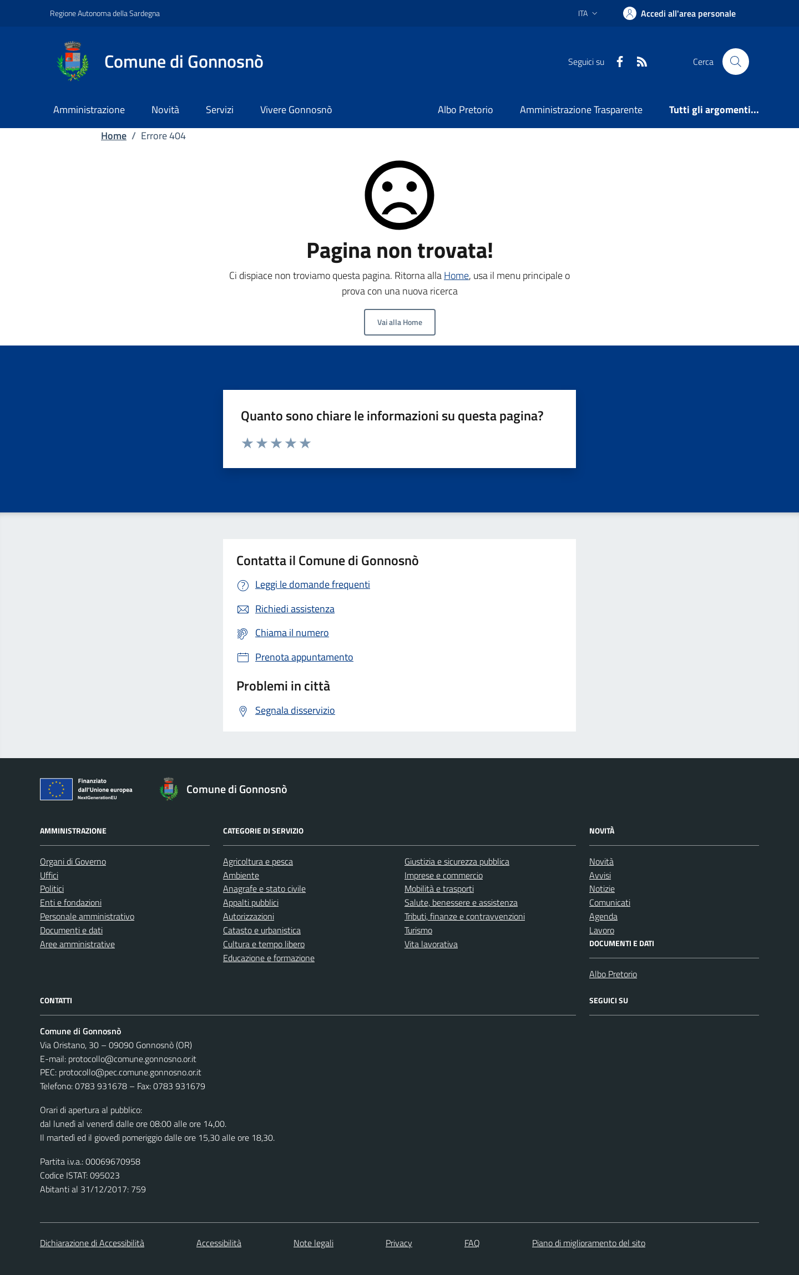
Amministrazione (89, 109)
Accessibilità (218, 1242)
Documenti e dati (71, 930)
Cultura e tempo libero (264, 944)
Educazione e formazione (269, 957)
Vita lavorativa (431, 944)
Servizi (220, 109)
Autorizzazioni (248, 916)
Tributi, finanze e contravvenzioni (464, 916)
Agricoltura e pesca (258, 861)
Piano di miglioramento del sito (588, 1242)
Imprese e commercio (443, 875)
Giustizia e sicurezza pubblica (456, 861)
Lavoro (601, 930)
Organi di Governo (73, 861)
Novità (165, 109)
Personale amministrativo (87, 916)
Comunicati (609, 902)
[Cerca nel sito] (735, 61)
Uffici (49, 875)
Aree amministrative (77, 944)
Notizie (602, 888)
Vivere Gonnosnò (296, 109)
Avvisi (600, 875)
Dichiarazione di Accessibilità (92, 1242)
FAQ (472, 1242)
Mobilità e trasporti (439, 888)
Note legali (313, 1242)
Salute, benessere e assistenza (461, 902)
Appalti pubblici (251, 902)
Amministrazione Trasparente (581, 109)
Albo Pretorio (465, 109)
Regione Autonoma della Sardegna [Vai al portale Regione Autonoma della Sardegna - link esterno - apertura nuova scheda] (105, 13)
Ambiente (241, 875)
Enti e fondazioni (71, 902)
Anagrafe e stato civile (264, 888)
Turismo (418, 930)
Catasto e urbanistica (262, 930)
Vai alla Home (399, 322)
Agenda (603, 916)
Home (114, 135)
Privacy (399, 1242)
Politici (52, 888)
